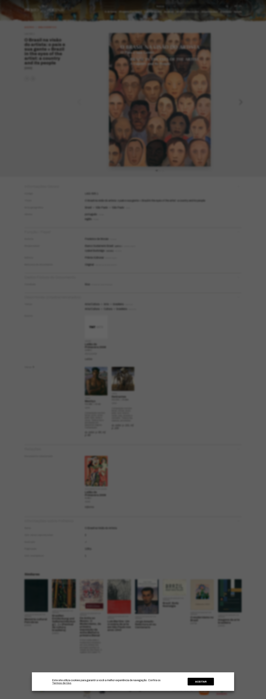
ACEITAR (201, 681)
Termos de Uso (61, 683)
